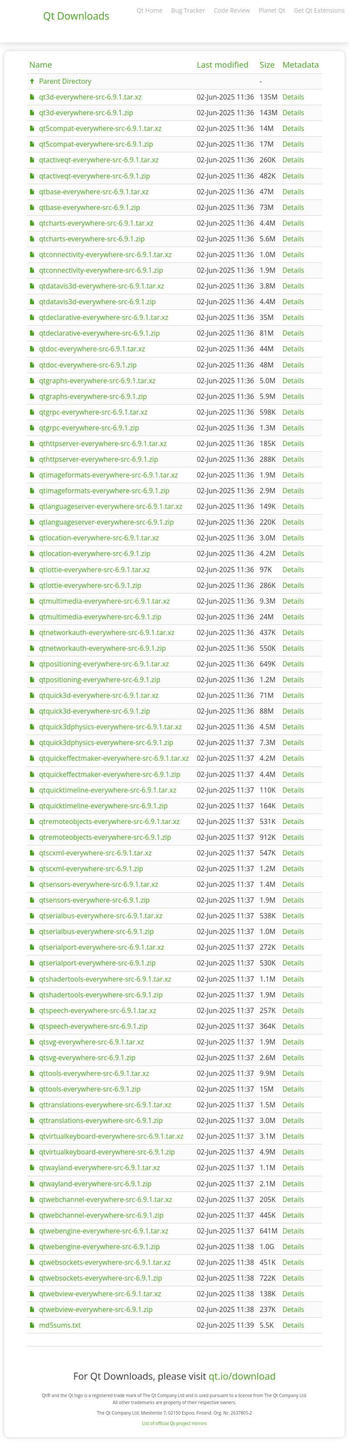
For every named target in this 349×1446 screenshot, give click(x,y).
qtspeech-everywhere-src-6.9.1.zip (93, 1026)
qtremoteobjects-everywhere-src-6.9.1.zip (105, 837)
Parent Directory (65, 81)
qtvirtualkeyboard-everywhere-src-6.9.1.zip (107, 1152)
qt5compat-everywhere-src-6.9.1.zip (96, 144)
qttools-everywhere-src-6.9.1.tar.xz (94, 1073)
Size (267, 64)
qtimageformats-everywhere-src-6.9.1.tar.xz (108, 475)
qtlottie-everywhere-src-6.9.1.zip (90, 585)
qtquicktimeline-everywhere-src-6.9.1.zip (103, 806)
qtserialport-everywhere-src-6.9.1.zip (97, 963)
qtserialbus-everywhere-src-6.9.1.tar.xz (101, 915)
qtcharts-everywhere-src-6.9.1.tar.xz (96, 223)
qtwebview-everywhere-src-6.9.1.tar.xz (100, 1293)
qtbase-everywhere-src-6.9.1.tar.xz (94, 191)
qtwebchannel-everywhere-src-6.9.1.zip (101, 1215)
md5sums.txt (60, 1325)
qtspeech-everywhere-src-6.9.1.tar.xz (97, 1010)
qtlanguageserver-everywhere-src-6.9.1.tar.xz (111, 506)
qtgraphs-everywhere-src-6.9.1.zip (93, 396)
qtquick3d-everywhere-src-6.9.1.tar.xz (99, 695)
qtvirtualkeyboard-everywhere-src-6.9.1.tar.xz (111, 1136)
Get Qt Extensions (319, 10)
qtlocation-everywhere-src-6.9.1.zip (94, 553)
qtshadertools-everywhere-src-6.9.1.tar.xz (105, 979)
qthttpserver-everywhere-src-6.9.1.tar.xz (103, 443)
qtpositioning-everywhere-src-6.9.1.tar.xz (104, 664)
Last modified (223, 64)
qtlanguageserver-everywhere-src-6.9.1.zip (106, 522)
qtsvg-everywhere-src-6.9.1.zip (87, 1057)
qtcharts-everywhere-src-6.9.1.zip (92, 239)
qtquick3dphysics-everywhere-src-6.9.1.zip (106, 742)
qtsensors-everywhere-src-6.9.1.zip (94, 900)
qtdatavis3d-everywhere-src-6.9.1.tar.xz (101, 286)
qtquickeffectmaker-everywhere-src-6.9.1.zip (109, 774)
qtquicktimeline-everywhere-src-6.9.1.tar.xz (107, 790)
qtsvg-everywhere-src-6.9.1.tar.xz (91, 1042)
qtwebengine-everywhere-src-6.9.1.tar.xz (104, 1231)
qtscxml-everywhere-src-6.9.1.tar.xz (95, 853)
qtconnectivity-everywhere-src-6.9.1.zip (101, 270)
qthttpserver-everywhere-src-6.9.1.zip (98, 459)
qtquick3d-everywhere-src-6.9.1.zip (94, 711)
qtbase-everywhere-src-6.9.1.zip (89, 207)
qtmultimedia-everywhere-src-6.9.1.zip (100, 617)
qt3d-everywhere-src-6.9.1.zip (86, 112)
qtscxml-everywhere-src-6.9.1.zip (91, 868)
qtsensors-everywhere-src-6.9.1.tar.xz (98, 884)
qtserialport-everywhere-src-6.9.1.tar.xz (101, 947)
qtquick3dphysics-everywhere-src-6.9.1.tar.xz (110, 727)
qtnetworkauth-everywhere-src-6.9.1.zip (102, 648)
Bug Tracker (188, 10)
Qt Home (150, 10)
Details (293, 97)
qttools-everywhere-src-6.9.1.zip (90, 1089)
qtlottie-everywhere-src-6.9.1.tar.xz (94, 569)
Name (40, 64)
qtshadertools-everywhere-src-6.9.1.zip (101, 994)
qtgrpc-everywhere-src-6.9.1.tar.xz (93, 412)
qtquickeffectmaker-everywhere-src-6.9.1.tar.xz (114, 758)
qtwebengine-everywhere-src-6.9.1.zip (99, 1246)
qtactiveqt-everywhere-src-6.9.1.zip (94, 176)
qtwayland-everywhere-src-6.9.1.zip (95, 1183)
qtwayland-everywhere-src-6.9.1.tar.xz (99, 1167)
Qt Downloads (76, 16)
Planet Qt (272, 10)
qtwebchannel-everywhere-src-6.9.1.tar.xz (105, 1199)
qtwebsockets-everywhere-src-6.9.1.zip (100, 1278)
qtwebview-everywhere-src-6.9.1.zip (96, 1309)
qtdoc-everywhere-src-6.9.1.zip (88, 365)
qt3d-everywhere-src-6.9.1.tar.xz (90, 97)
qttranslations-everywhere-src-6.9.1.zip (101, 1120)
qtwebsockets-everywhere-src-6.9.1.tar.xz (105, 1262)
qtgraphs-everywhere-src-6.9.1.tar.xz (97, 380)
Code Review (232, 10)
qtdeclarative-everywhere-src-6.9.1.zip (99, 333)
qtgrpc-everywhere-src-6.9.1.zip (89, 428)
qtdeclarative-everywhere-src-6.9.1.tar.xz (104, 317)
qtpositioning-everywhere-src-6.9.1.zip (99, 679)
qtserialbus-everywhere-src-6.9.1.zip (96, 931)
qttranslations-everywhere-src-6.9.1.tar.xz (105, 1104)
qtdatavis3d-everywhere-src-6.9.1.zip (97, 301)
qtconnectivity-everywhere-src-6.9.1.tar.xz (105, 254)
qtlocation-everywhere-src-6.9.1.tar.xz (99, 538)
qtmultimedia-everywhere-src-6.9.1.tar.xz (104, 601)
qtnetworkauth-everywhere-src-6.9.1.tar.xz (106, 632)
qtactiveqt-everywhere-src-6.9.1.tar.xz (99, 160)
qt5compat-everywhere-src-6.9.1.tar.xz (100, 128)
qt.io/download (242, 1376)
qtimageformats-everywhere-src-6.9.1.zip (104, 490)
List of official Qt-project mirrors (174, 1423)
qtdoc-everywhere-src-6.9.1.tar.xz (92, 349)
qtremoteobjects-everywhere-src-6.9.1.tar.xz (109, 821)
